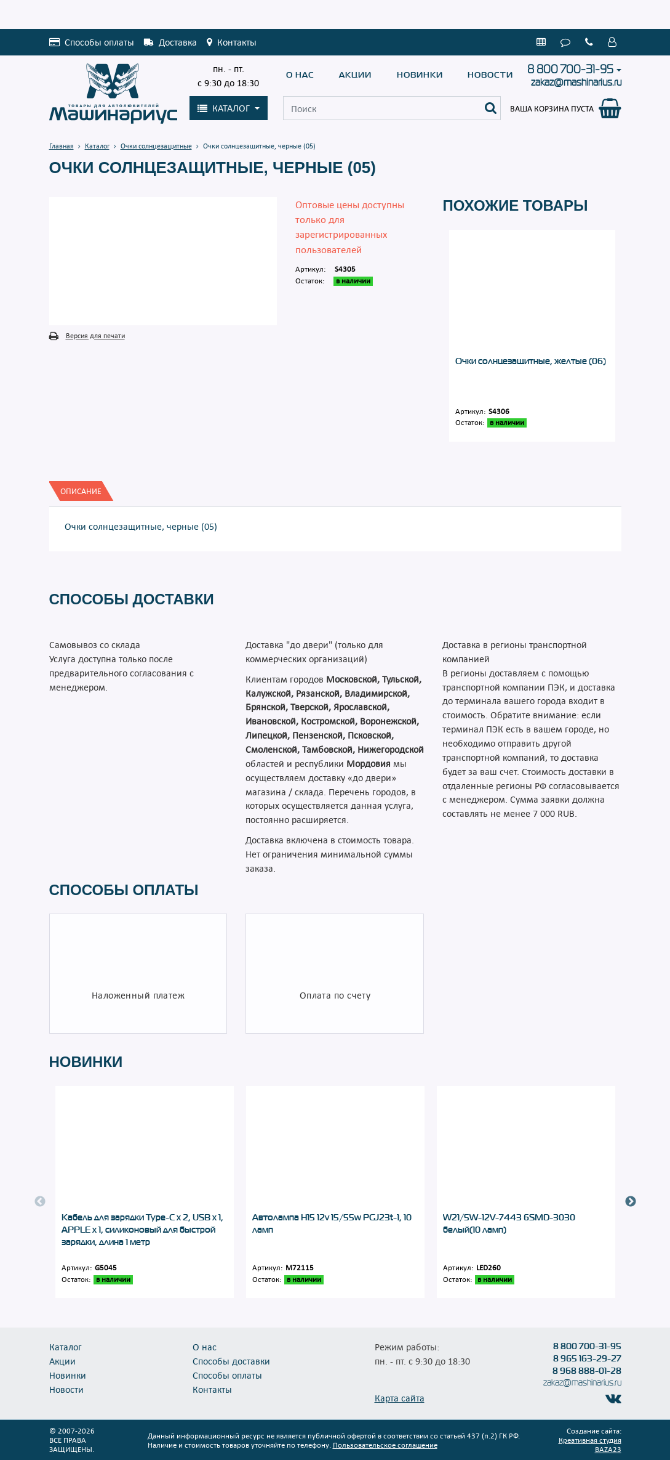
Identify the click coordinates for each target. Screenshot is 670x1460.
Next (630, 1202)
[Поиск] (491, 108)
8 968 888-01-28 (586, 1371)
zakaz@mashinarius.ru (576, 82)
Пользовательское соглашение (385, 1445)
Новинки (420, 74)
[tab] (81, 491)
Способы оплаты (227, 1375)
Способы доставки (231, 1361)
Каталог (65, 1346)
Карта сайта (400, 1398)
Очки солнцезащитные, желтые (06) (530, 361)
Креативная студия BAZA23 (590, 1444)
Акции (355, 74)
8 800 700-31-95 (570, 69)
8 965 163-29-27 (587, 1358)
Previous (40, 1202)
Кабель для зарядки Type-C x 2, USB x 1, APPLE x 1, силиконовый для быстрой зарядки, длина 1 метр (142, 1229)
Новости (490, 74)
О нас (300, 74)
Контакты (212, 1389)
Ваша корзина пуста (552, 108)
